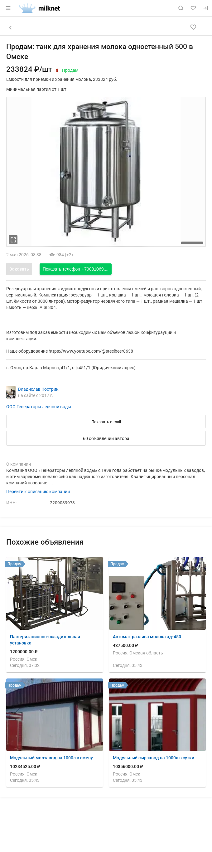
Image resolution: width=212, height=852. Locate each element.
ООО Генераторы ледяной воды (38, 406)
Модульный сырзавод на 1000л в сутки (153, 757)
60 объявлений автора (106, 438)
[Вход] (206, 8)
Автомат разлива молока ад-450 (147, 636)
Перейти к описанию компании (38, 491)
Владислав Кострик (38, 389)
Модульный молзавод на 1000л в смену (51, 757)
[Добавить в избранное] (193, 27)
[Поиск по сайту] (181, 8)
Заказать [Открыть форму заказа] (19, 269)
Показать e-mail (106, 421)
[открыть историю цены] (57, 70)
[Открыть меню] (8, 8)
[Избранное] (193, 8)
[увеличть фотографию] (13, 239)
